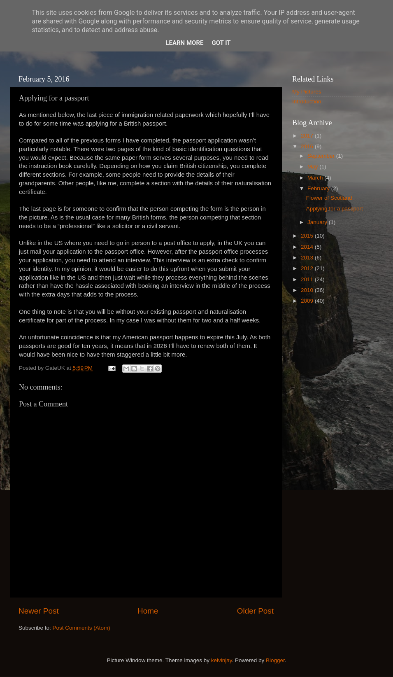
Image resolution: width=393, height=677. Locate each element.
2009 (308, 301)
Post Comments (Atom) (81, 628)
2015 (308, 236)
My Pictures (306, 92)
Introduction (306, 101)
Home (147, 611)
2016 (308, 146)
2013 (308, 257)
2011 (308, 279)
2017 (308, 136)
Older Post (255, 611)
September (321, 156)
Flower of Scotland (329, 198)
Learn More (184, 43)
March (315, 178)
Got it (221, 43)
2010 (308, 290)
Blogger (275, 660)
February (319, 188)
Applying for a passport (334, 208)
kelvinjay (221, 660)
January (318, 222)
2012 (308, 268)
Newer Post (39, 611)
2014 (308, 247)
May (313, 166)
